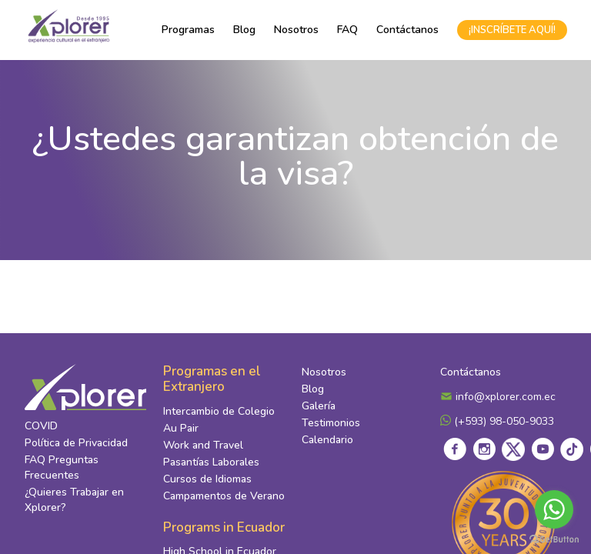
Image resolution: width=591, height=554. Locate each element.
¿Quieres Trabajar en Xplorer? (74, 500)
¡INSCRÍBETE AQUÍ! (512, 30)
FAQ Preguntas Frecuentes (61, 467)
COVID (41, 426)
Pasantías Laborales (211, 462)
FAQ (347, 29)
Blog (244, 29)
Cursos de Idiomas (207, 479)
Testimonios (331, 423)
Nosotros (296, 29)
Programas (188, 29)
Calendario (327, 439)
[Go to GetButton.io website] (554, 538)
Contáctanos (407, 29)
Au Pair (181, 428)
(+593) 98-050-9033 (497, 421)
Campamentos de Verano (224, 496)
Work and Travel (203, 445)
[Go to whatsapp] (554, 509)
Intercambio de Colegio (219, 411)
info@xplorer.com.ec (498, 396)
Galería (319, 406)
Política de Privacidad (76, 443)
